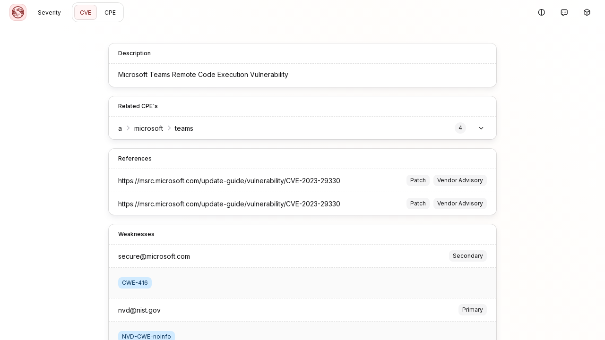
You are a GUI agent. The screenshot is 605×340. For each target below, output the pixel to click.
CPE (110, 12)
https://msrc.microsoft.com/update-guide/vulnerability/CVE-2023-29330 (229, 181)
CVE (85, 12)
